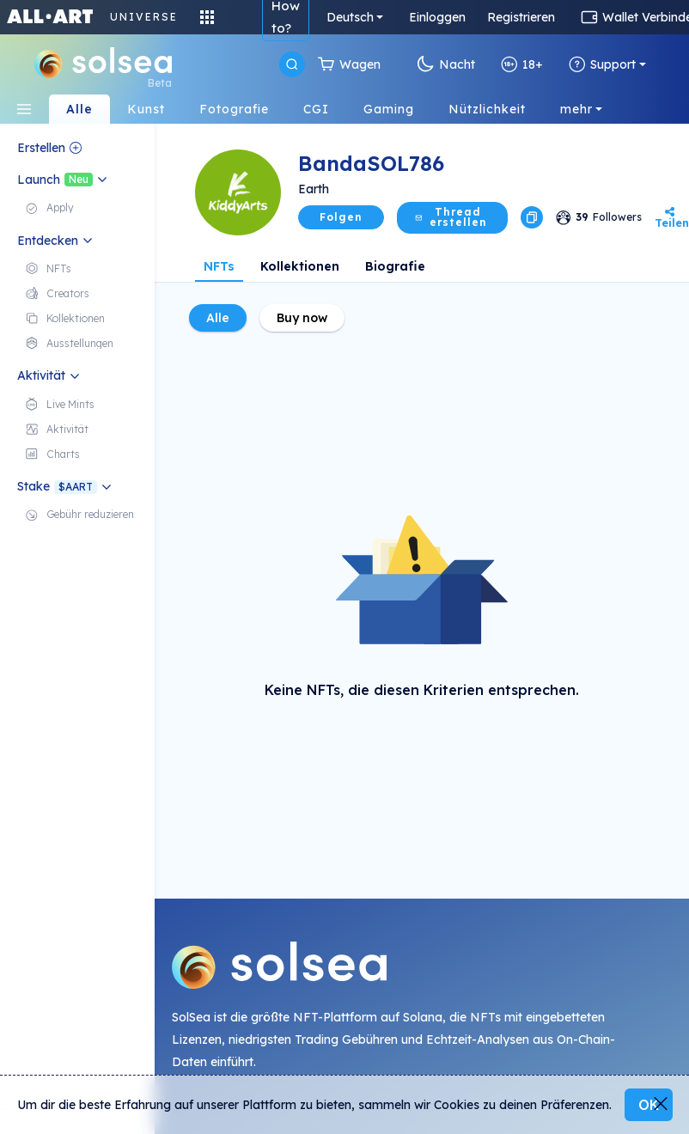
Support (602, 64)
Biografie (395, 266)
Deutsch (350, 17)
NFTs (219, 266)
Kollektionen (299, 266)
